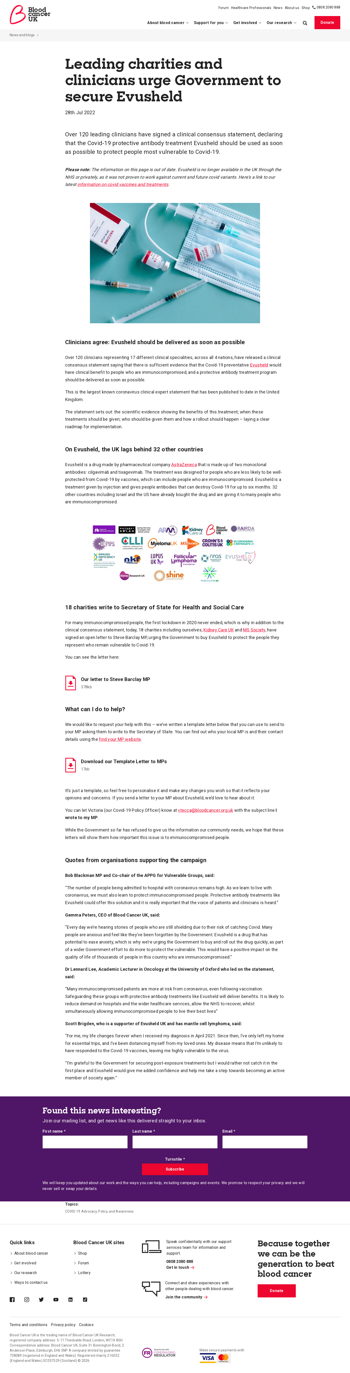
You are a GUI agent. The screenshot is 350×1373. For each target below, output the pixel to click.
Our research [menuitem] (282, 22)
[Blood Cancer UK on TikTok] (90, 1300)
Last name (143, 1131)
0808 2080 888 (328, 7)
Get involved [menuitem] (247, 22)
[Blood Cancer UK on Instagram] (31, 1300)
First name (54, 1131)
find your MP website (120, 739)
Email (228, 1131)
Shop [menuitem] (306, 8)
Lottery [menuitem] (82, 1272)
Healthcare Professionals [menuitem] (251, 8)
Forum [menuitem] (224, 8)
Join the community (186, 1297)
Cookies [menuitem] (86, 1324)
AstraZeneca (184, 464)
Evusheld (259, 364)
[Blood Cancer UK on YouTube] (60, 1300)
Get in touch (180, 1267)
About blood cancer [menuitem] (168, 22)
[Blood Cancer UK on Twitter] (46, 1300)
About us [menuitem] (292, 8)
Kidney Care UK (218, 629)
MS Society (254, 629)
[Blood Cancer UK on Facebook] (17, 1300)
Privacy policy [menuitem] (63, 1324)
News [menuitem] (278, 8)
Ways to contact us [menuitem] (29, 1282)
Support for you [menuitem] (211, 22)
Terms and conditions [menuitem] (28, 1324)
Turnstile (175, 1159)
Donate (327, 22)
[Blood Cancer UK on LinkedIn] (75, 1300)
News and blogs (22, 35)
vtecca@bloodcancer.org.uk (205, 810)
